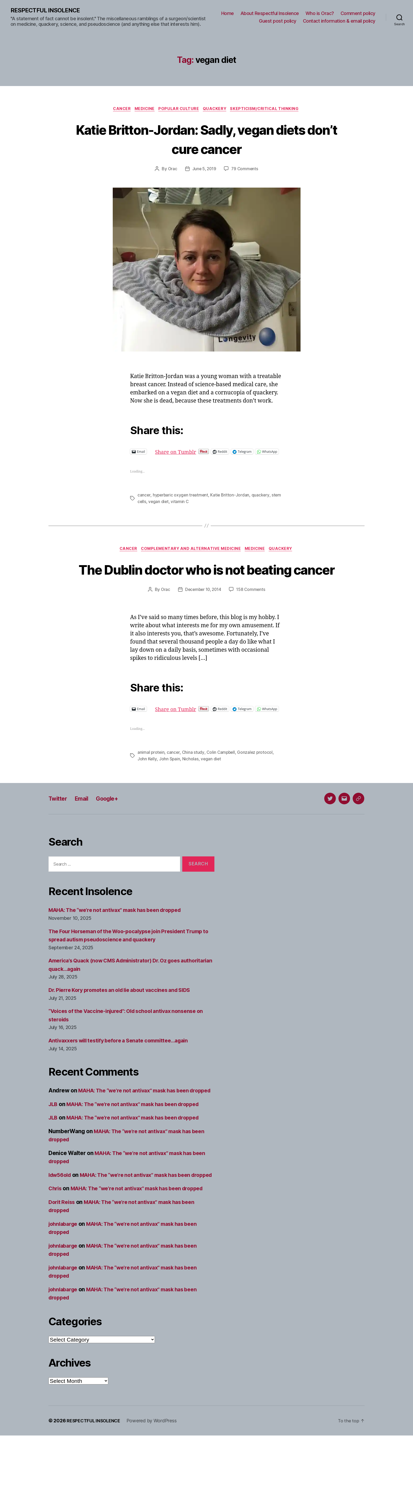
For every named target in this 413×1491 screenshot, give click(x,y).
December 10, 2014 (203, 615)
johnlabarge (64, 1279)
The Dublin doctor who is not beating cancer (206, 585)
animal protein (151, 783)
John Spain (169, 789)
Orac (171, 170)
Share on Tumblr (194, 452)
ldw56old (61, 1214)
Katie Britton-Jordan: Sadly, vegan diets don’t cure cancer (207, 139)
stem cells (147, 507)
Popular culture (179, 109)
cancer (143, 501)
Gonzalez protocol (257, 783)
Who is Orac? (320, 13)
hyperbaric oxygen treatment (181, 501)
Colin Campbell (222, 783)
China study (194, 783)
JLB (53, 1143)
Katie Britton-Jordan (231, 501)
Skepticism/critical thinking (269, 109)
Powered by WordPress (156, 1476)
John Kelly (147, 789)
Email (85, 829)
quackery (262, 501)
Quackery (217, 109)
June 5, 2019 (204, 170)
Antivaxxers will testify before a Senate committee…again (124, 1071)
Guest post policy (277, 21)
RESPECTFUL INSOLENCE (48, 10)
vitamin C (191, 507)
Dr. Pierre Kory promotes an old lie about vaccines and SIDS (126, 1020)
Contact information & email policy (339, 21)
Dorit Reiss (62, 1257)
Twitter (59, 829)
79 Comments (245, 170)
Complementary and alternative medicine (191, 555)
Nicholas (191, 789)
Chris (55, 1235)
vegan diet (169, 507)
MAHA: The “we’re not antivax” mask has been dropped (121, 940)
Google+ (113, 829)
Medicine (142, 109)
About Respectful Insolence (269, 13)
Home (227, 13)
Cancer (118, 109)
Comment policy (358, 13)
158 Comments (252, 615)
